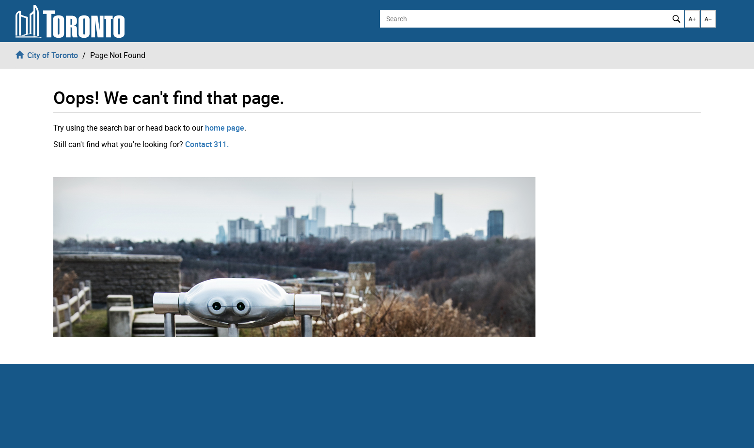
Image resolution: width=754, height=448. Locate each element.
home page (224, 127)
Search (677, 19)
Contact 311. (207, 144)
